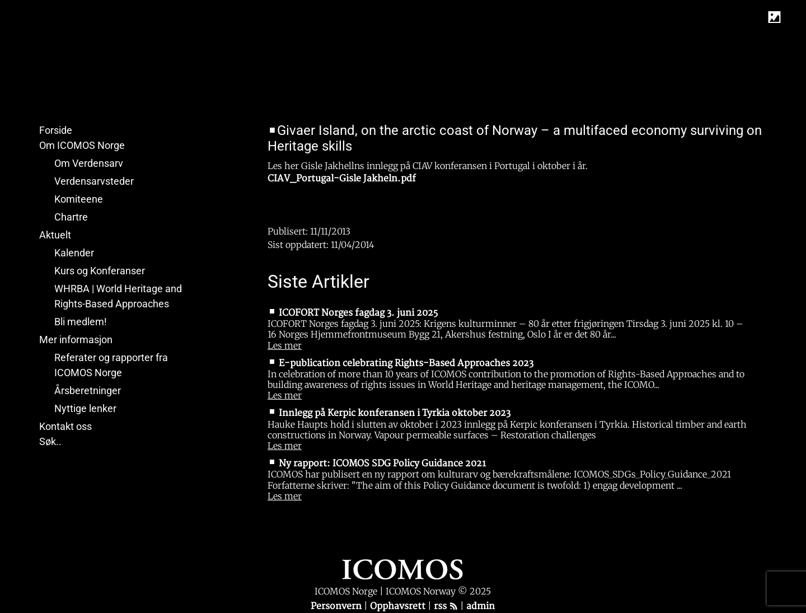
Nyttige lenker (85, 408)
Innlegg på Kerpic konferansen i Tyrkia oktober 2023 (394, 413)
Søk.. (50, 441)
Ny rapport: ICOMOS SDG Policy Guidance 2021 (382, 463)
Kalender (74, 253)
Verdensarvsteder (94, 181)
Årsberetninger (87, 390)
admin (480, 606)
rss (446, 606)
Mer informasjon (76, 339)
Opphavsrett (399, 606)
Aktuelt (55, 235)
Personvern (337, 606)
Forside (55, 130)
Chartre (71, 217)
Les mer (285, 345)
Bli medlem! (80, 321)
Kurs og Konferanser (99, 271)
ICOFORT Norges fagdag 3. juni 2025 (358, 313)
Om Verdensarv (88, 163)
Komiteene (78, 199)
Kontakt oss (65, 426)
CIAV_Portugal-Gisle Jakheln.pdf (342, 178)
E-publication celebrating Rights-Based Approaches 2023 (406, 363)
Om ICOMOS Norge (82, 145)
